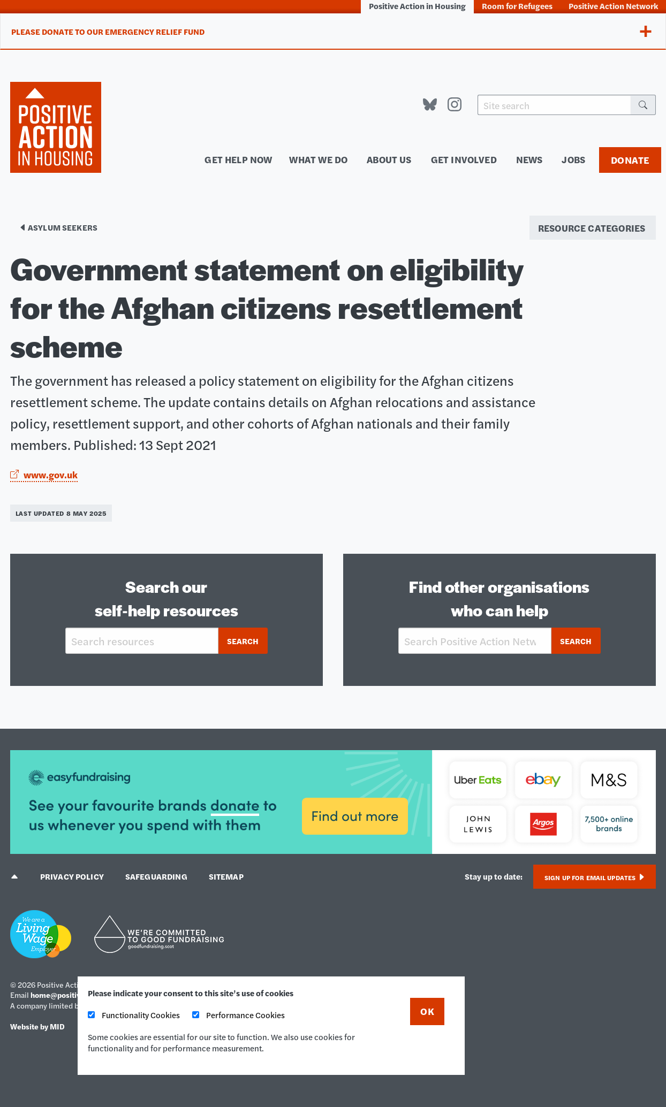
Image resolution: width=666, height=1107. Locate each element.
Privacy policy (72, 876)
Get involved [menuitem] (464, 159)
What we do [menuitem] (318, 159)
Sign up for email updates (594, 877)
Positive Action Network (613, 5)
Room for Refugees (517, 5)
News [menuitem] (529, 159)
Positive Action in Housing (417, 5)
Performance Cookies (238, 1014)
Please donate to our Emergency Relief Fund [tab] (108, 31)
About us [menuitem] (389, 159)
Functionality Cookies (134, 1014)
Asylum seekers (58, 227)
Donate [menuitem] (630, 159)
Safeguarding (156, 876)
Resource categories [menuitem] (591, 227)
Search (243, 640)
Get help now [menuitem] (238, 159)
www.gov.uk (44, 474)
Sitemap (226, 876)
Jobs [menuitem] (573, 159)
